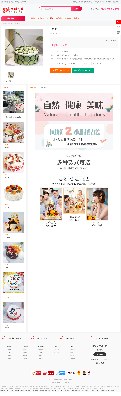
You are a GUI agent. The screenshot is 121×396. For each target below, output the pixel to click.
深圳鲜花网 (80, 390)
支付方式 (72, 355)
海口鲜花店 (56, 390)
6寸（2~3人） (61, 64)
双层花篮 (25, 352)
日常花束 (56, 349)
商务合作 (72, 358)
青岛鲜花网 (31, 390)
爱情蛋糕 (40, 349)
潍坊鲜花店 (38, 390)
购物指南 (72, 349)
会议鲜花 (59, 18)
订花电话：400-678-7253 (60, 70)
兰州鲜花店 (13, 390)
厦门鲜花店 (68, 390)
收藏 (8, 81)
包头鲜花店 (93, 390)
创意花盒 (56, 352)
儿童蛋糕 (40, 352)
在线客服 (100, 354)
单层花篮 (25, 349)
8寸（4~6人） (72, 63)
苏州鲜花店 (19, 390)
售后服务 (72, 352)
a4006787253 (3, 392)
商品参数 (43, 87)
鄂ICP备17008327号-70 (58, 382)
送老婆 (9, 352)
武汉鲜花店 (107, 390)
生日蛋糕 (50, 18)
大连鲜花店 (25, 390)
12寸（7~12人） (98, 63)
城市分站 (77, 18)
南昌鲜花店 (44, 390)
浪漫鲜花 (32, 18)
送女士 (13, 23)
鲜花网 (7, 390)
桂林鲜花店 (74, 390)
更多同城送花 (100, 363)
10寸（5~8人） (84, 63)
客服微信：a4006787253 (83, 70)
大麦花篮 (25, 358)
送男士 (41, 358)
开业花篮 (41, 18)
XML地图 (67, 382)
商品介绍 (33, 87)
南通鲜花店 (114, 390)
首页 (2, 23)
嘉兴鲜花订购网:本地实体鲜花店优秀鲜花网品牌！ (14, 2)
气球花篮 (25, 355)
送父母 (9, 358)
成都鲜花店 (86, 390)
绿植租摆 (68, 18)
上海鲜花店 (50, 390)
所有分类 (10, 18)
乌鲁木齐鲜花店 (100, 390)
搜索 (76, 9)
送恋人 (9, 349)
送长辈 (9, 355)
